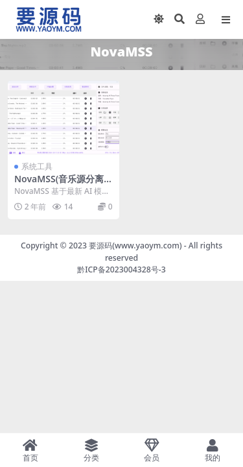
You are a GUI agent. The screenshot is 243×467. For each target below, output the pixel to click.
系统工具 (36, 166)
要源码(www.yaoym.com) (135, 245)
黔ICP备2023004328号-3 (121, 269)
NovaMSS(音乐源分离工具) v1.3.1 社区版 (59, 184)
